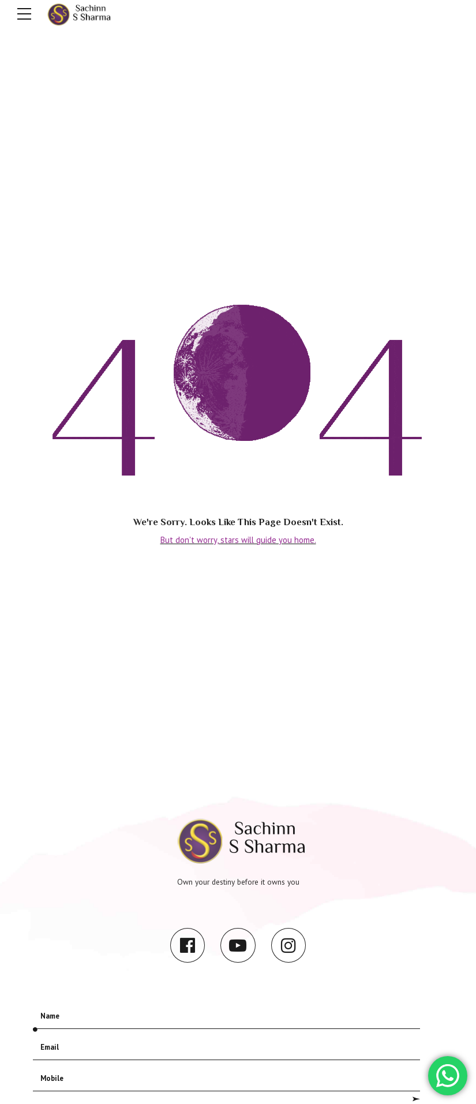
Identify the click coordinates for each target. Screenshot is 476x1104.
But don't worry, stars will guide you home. (237, 539)
